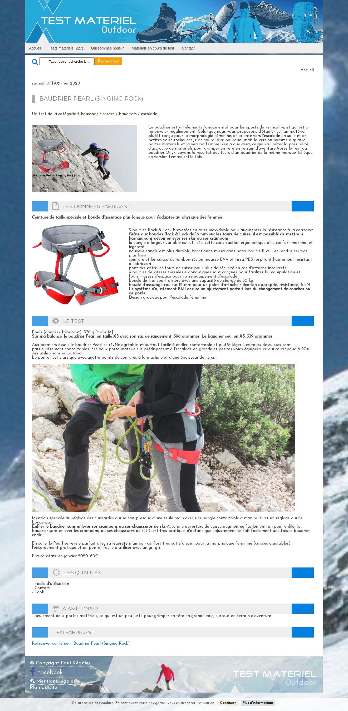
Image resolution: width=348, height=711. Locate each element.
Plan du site (43, 687)
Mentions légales (52, 681)
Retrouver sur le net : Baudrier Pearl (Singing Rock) (81, 643)
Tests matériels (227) (66, 48)
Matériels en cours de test (153, 48)
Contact (188, 48)
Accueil (35, 48)
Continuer (228, 703)
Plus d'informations (257, 703)
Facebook (50, 673)
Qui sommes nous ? (107, 48)
